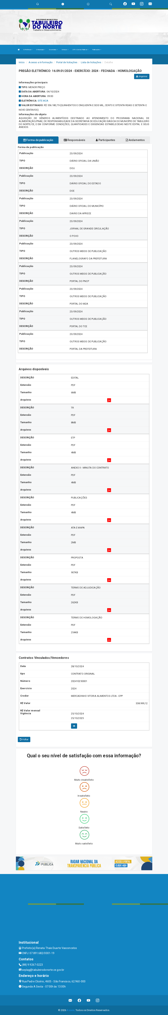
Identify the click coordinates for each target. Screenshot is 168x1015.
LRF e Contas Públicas (80, 49)
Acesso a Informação (41, 62)
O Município (40, 49)
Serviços (65, 49)
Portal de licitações (66, 62)
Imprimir (141, 76)
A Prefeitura (27, 49)
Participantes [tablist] (105, 140)
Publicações (96, 49)
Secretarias (53, 49)
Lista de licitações (91, 62)
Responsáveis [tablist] (74, 140)
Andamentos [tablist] (135, 140)
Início (22, 62)
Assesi (70, 1010)
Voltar (24, 739)
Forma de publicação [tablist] (38, 140)
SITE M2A (43, 100)
